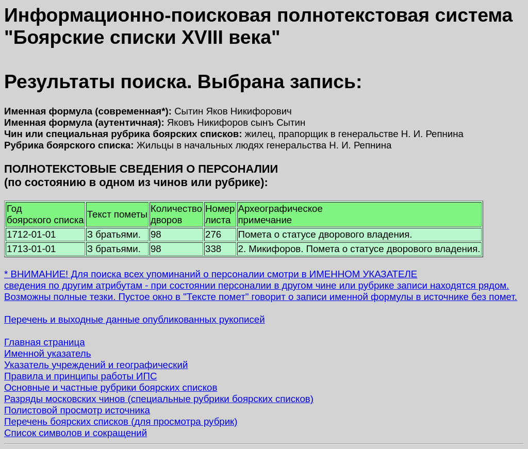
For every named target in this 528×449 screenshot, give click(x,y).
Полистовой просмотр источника (77, 410)
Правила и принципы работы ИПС (80, 376)
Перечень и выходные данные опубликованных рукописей (134, 319)
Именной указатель (47, 353)
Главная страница (44, 342)
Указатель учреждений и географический (96, 364)
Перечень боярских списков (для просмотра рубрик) (121, 421)
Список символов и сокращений (75, 432)
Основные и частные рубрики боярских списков (110, 387)
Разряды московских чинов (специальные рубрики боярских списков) (159, 398)
